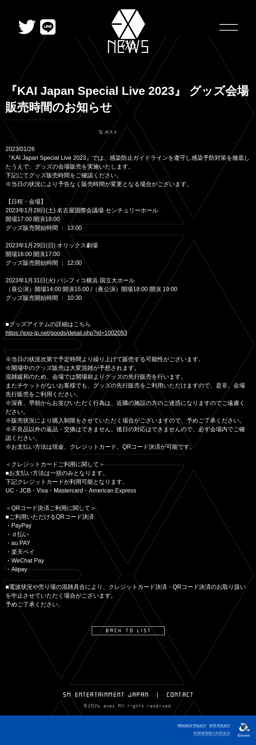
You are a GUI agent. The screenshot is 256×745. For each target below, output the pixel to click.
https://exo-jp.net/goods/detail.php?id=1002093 (66, 333)
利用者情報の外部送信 (212, 733)
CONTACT (180, 695)
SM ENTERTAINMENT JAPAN (106, 695)
